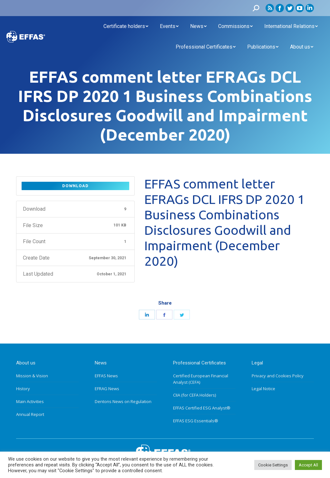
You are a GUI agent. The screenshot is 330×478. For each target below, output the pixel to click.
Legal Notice (263, 388)
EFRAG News (107, 388)
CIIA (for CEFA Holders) (194, 395)
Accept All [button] (308, 465)
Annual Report (30, 414)
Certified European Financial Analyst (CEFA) (200, 379)
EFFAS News (106, 376)
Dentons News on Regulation (123, 401)
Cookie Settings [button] (273, 465)
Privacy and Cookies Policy (278, 376)
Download (75, 186)
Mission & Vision (32, 376)
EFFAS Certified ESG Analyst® (201, 408)
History (23, 388)
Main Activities (30, 401)
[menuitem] (126, 26)
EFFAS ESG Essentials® (195, 421)
